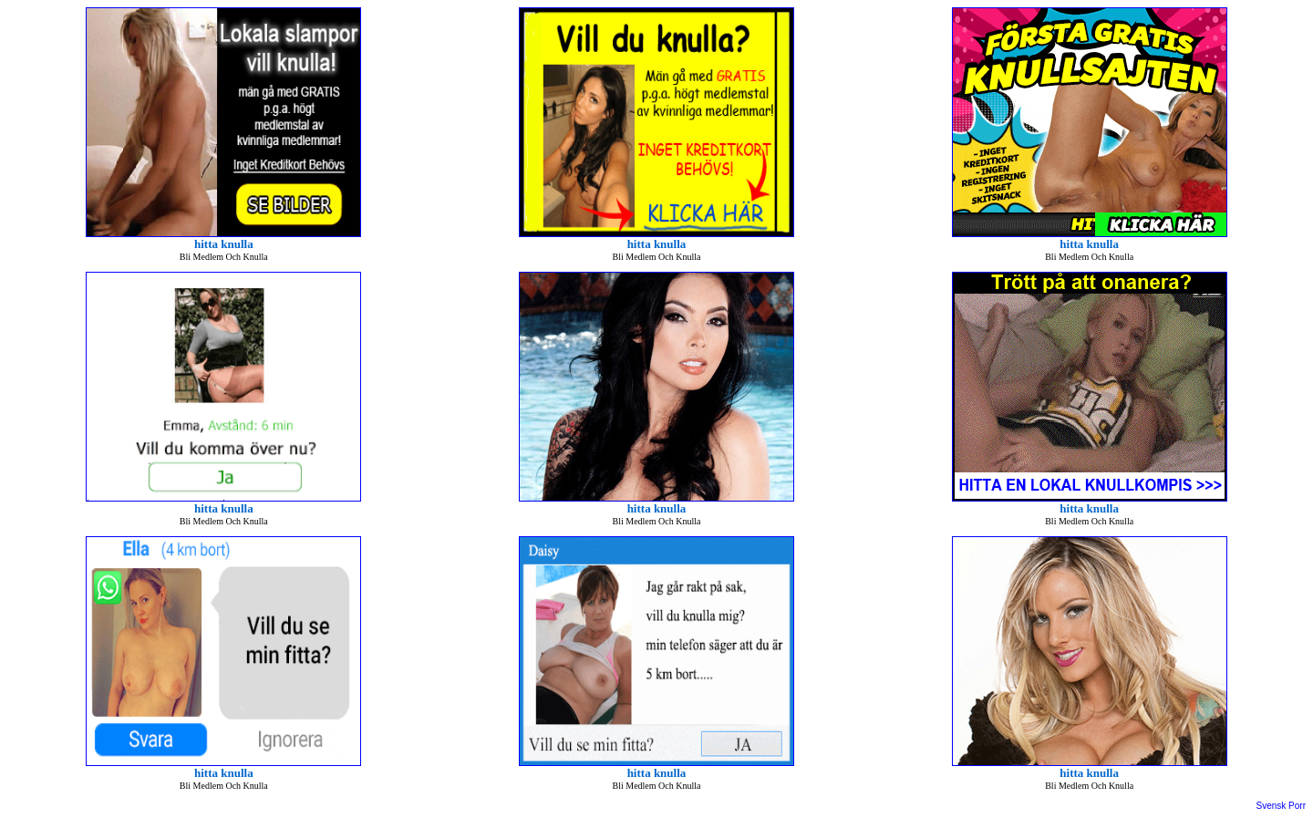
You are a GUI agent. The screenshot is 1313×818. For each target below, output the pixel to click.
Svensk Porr (1281, 806)
